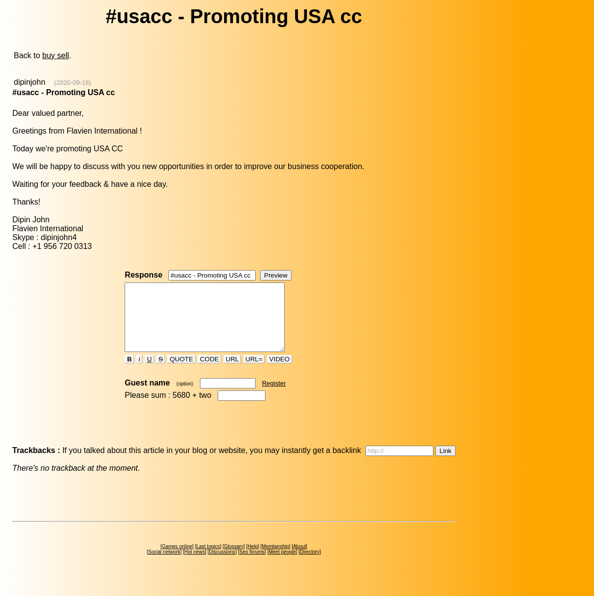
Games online (177, 559)
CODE (209, 372)
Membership (275, 559)
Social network (164, 565)
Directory (310, 565)
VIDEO (279, 372)
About (299, 559)
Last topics (208, 559)
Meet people (282, 565)
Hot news (194, 565)
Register (274, 396)
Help (253, 559)
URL (232, 372)
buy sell (55, 55)
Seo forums (251, 565)
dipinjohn (29, 82)
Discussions (222, 565)
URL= (254, 372)
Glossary (233, 559)
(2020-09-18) (72, 82)
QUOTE (181, 372)
